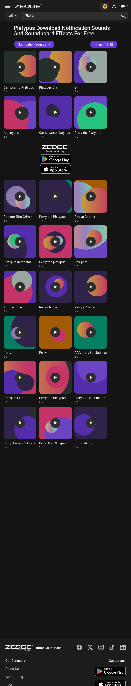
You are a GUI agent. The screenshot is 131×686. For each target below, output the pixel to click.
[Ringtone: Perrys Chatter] (90, 201)
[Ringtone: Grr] (90, 72)
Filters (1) (103, 44)
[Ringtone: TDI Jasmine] (20, 292)
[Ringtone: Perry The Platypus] (55, 428)
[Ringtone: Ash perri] (90, 246)
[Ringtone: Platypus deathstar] (20, 246)
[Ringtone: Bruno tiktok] (90, 428)
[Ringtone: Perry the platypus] (55, 246)
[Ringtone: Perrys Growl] (55, 292)
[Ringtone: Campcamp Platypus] (20, 72)
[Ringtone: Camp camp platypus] (55, 117)
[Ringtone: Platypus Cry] (55, 72)
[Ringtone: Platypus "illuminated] (90, 382)
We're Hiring (14, 677)
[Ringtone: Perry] (20, 337)
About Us (12, 669)
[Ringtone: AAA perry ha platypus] (90, 337)
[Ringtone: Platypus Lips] (20, 382)
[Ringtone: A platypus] (20, 117)
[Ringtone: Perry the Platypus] (90, 117)
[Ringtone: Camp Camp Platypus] (20, 428)
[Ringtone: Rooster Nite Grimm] (20, 201)
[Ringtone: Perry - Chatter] (90, 292)
